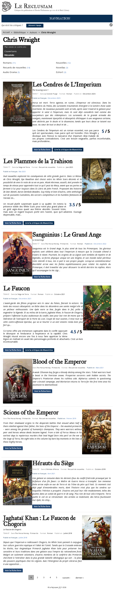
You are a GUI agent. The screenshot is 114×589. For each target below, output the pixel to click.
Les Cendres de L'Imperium (69, 85)
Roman (72, 94)
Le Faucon (16, 289)
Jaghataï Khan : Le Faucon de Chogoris (39, 522)
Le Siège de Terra (23, 167)
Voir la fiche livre (46, 149)
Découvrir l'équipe (34, 25)
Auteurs (33, 32)
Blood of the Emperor (62, 362)
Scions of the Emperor (30, 413)
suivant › (66, 577)
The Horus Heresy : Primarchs (59, 244)
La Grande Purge (53, 94)
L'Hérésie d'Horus (55, 470)
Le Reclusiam (6, 7)
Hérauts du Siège (56, 464)
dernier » (80, 577)
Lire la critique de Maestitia (73, 149)
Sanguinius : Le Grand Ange (69, 235)
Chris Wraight (48, 32)
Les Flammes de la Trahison (37, 161)
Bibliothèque (20, 32)
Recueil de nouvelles (47, 167)
